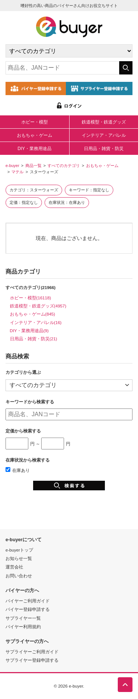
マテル (17, 172)
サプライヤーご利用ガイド (32, 651)
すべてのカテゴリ (63, 165)
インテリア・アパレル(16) (36, 322)
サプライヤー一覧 (23, 618)
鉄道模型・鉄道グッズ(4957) (38, 305)
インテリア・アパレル (104, 135)
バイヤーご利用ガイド (28, 600)
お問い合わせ (19, 575)
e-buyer (12, 165)
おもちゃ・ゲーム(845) (32, 314)
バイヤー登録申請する (28, 609)
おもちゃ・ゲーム (34, 135)
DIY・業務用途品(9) (29, 330)
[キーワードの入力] (62, 67)
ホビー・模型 (34, 122)
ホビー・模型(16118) (30, 297)
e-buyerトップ (19, 549)
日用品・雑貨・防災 (104, 148)
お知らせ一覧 (19, 558)
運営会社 (14, 566)
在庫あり (18, 470)
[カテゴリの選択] (69, 51)
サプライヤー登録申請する (32, 660)
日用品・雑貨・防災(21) (33, 338)
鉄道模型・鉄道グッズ (104, 122)
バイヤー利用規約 (23, 626)
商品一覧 (33, 165)
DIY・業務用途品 (35, 148)
